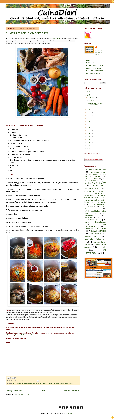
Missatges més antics (71, 391)
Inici (43, 391)
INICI (88, 60)
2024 (89, 109)
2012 (89, 145)
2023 (89, 112)
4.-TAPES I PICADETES (95, 187)
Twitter (33, 335)
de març (91, 100)
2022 (89, 115)
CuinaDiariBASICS (54, 383)
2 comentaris (31, 381)
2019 (89, 124)
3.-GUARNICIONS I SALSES (95, 182)
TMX (103, 247)
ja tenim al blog (55, 38)
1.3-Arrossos (93, 174)
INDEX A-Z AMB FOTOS (94, 65)
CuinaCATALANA (41, 383)
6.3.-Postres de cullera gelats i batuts (95, 200)
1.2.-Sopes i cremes (28, 383)
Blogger (70, 413)
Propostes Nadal (91, 236)
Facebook (18, 335)
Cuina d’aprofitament (95, 222)
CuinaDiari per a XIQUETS (95, 229)
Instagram (10, 335)
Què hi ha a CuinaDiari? (94, 71)
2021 (89, 118)
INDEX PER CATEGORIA (95, 68)
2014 (89, 139)
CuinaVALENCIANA (66, 383)
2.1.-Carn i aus (90, 179)
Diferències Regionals (93, 73)
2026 (89, 92)
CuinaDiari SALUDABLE (95, 225)
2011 (89, 148)
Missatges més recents (14, 391)
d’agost (91, 97)
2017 (89, 130)
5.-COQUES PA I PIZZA (95, 191)
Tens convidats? (95, 251)
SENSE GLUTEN (95, 238)
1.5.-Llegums (98, 176)
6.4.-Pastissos (101, 202)
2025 (89, 95)
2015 (89, 136)
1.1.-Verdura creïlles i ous (95, 170)
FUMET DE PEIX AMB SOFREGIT (27, 33)
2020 (89, 121)
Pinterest (26, 335)
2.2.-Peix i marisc (95, 180)
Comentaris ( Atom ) (23, 394)
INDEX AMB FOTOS (96, 233)
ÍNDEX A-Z (90, 63)
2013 (89, 142)
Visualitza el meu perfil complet (99, 52)
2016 (89, 133)
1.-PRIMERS (17, 383)
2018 (89, 127)
